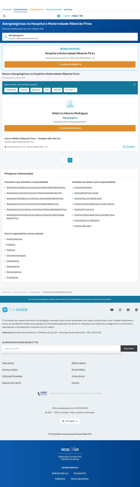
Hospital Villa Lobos (82, 226)
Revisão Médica (78, 370)
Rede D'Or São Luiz (60, 473)
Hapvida (57, 90)
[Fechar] (134, 84)
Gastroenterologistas (16, 255)
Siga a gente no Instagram (120, 309)
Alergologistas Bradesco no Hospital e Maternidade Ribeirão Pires (35, 198)
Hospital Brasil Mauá (83, 187)
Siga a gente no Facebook (128, 309)
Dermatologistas (14, 272)
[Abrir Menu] (4, 16)
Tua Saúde (7, 10)
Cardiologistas (13, 261)
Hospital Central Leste (84, 209)
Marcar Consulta (19, 292)
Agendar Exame (37, 10)
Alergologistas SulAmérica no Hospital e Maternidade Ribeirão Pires (36, 187)
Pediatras (11, 244)
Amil (47, 90)
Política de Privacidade (12, 376)
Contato (75, 383)
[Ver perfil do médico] (70, 104)
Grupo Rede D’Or (84, 434)
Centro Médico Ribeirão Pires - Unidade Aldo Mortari (32, 138)
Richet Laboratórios (80, 479)
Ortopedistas (12, 277)
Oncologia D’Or (80, 473)
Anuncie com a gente (11, 383)
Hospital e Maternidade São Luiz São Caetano (94, 204)
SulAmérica (11, 90)
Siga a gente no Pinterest (136, 309)
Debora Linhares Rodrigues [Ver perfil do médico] (70, 113)
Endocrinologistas (14, 239)
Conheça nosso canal (111, 309)
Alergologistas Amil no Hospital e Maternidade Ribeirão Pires (33, 204)
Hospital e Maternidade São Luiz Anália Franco (94, 215)
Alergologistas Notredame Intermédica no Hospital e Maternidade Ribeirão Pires (35, 216)
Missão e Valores (79, 363)
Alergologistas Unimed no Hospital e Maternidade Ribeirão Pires (34, 193)
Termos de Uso (78, 376)
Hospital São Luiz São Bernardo (88, 198)
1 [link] (70, 160)
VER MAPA (128, 147)
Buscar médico (20, 10)
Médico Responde (54, 10)
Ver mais (70, 90)
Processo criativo (10, 370)
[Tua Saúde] (15, 309)
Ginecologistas (13, 266)
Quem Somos (8, 363)
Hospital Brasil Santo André (86, 193)
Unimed (24, 90)
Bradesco (36, 90)
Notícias (68, 10)
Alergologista (34, 292)
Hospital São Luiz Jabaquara (86, 220)
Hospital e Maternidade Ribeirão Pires (70, 53)
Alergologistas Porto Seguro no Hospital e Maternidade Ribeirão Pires (37, 209)
